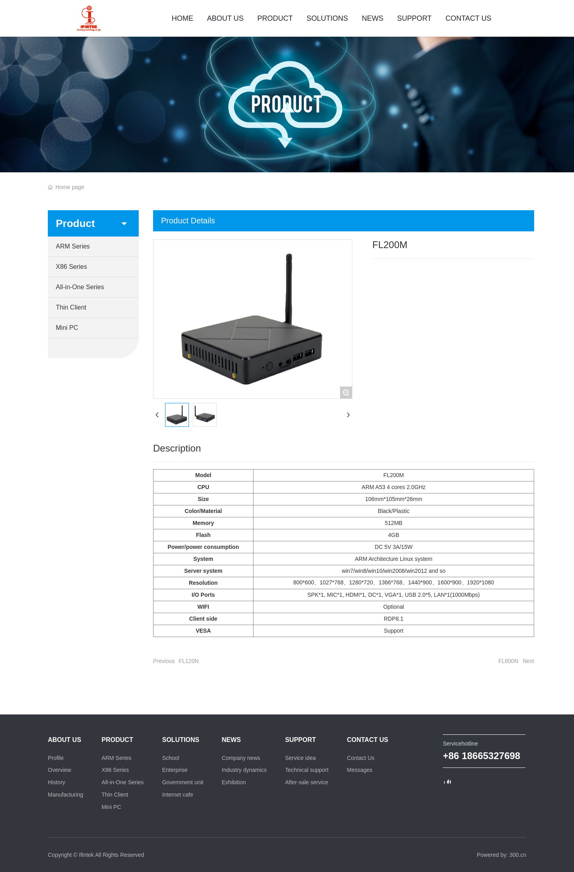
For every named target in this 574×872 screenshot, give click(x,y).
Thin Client (71, 307)
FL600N (508, 661)
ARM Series (73, 246)
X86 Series (71, 266)
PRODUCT (287, 102)
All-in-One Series (80, 287)
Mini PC (67, 327)
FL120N (189, 661)
